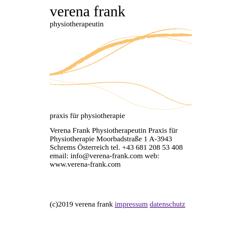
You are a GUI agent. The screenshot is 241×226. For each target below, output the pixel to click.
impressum (131, 204)
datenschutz (167, 204)
